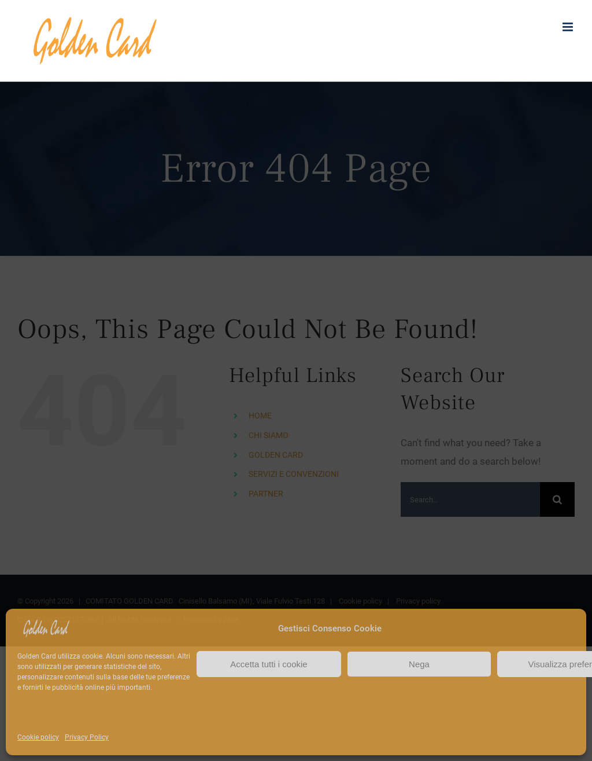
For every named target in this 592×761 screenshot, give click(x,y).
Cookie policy (38, 737)
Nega (419, 664)
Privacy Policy (87, 737)
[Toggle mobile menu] (569, 27)
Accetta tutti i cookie (268, 664)
